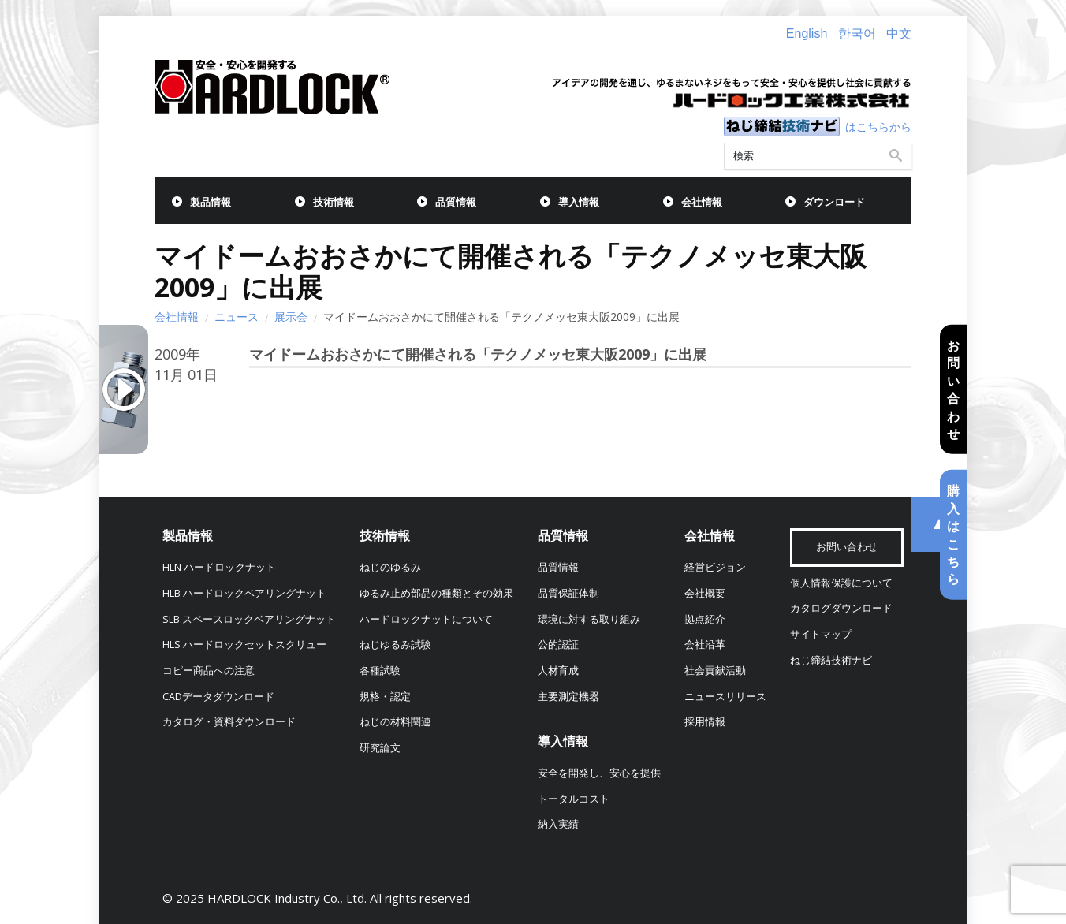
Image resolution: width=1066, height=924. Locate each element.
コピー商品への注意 (208, 670)
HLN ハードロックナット (219, 567)
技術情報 (333, 202)
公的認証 (558, 644)
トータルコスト (573, 799)
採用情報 (704, 721)
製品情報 (210, 202)
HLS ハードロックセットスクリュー (244, 644)
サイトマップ (821, 634)
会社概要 (704, 593)
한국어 (857, 33)
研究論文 (380, 747)
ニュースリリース (725, 696)
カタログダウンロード (841, 608)
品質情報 (455, 202)
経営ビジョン (715, 567)
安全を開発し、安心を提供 (599, 773)
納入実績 (558, 824)
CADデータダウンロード (218, 696)
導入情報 (578, 202)
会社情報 (701, 202)
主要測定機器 (568, 696)
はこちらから (878, 126)
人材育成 (558, 670)
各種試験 (380, 670)
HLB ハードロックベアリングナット (244, 593)
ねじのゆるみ (390, 567)
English (806, 33)
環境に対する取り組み (589, 619)
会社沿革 (704, 644)
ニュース (236, 316)
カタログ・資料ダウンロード (229, 721)
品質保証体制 (568, 593)
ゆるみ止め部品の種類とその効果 (436, 593)
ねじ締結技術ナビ (831, 660)
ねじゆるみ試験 (395, 644)
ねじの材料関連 (395, 721)
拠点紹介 (704, 619)
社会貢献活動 (715, 670)
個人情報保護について (841, 583)
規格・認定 (385, 696)
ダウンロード (834, 202)
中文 (898, 33)
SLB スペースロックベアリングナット (249, 619)
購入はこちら (953, 534)
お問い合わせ (953, 389)
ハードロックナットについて (426, 619)
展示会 (291, 316)
